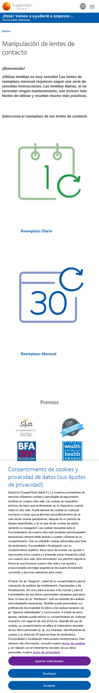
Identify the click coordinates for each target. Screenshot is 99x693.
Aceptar (49, 686)
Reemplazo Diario (36, 231)
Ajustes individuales (49, 661)
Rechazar (49, 674)
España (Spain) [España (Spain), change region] (83, 6)
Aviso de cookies (73, 644)
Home (6, 30)
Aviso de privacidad (46, 653)
